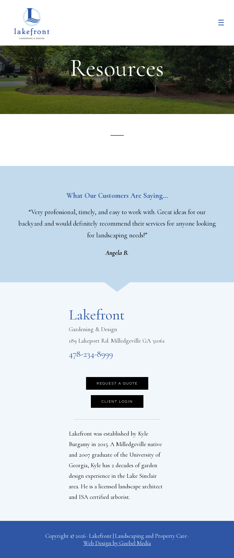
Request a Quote (117, 383)
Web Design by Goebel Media (117, 543)
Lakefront (31, 23)
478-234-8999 (91, 354)
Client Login (117, 401)
